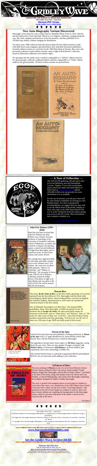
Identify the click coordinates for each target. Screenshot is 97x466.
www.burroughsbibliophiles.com (48, 429)
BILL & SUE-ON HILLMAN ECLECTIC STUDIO (48, 449)
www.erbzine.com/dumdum (66, 220)
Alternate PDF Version (48, 22)
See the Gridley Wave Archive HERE (48, 24)
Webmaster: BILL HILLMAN (48, 445)
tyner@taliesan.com (66, 190)
